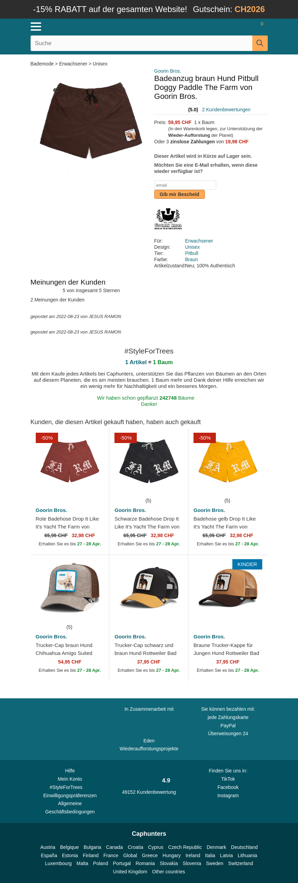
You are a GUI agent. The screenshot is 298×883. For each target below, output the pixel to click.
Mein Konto (70, 779)
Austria (47, 847)
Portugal (122, 863)
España (49, 855)
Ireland (193, 855)
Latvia (226, 855)
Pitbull (191, 253)
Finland (91, 855)
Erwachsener (73, 63)
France (111, 855)
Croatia (135, 847)
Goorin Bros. (167, 71)
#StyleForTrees (70, 787)
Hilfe (70, 770)
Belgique (69, 847)
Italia (210, 855)
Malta (82, 863)
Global (130, 855)
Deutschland (244, 847)
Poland (100, 863)
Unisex (100, 63)
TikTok (228, 779)
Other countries (168, 871)
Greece (150, 855)
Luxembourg (58, 863)
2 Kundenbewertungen (226, 109)
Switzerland (240, 863)
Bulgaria (92, 847)
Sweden (214, 863)
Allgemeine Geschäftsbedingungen (70, 807)
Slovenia (192, 863)
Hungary (172, 855)
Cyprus (155, 847)
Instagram (228, 795)
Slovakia (169, 863)
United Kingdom (130, 871)
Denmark (216, 847)
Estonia (70, 855)
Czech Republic (185, 847)
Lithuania (247, 855)
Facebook (228, 787)
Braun (191, 259)
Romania (145, 863)
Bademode (43, 63)
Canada (114, 847)
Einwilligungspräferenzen (70, 795)
